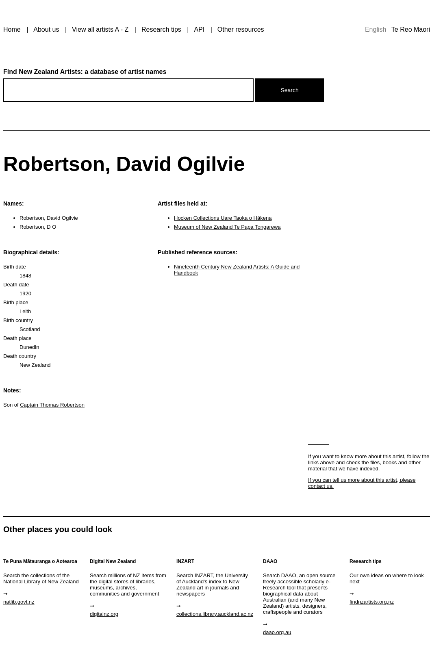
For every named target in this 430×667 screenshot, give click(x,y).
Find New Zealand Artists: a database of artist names (84, 71)
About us (46, 29)
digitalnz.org (104, 614)
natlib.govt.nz (19, 602)
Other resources (240, 29)
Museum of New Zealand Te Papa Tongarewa (227, 227)
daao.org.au (277, 632)
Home (12, 29)
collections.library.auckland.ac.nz (214, 614)
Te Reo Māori (410, 29)
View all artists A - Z (100, 29)
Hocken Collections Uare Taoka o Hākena (222, 218)
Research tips (161, 29)
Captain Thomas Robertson (52, 405)
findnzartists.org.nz (372, 602)
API (199, 29)
